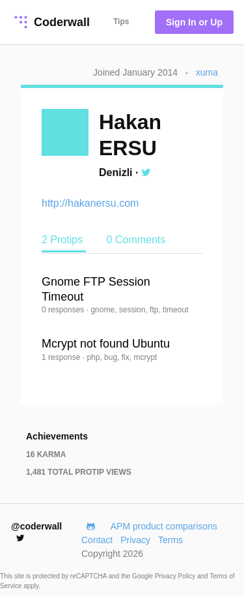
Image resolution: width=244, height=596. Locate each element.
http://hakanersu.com (90, 203)
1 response (62, 357)
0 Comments (136, 239)
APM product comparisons (164, 526)
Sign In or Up (194, 22)
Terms (170, 540)
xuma (207, 72)
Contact (97, 540)
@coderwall (36, 532)
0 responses (64, 309)
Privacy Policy (176, 576)
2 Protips (64, 239)
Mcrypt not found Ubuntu (106, 343)
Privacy (135, 540)
